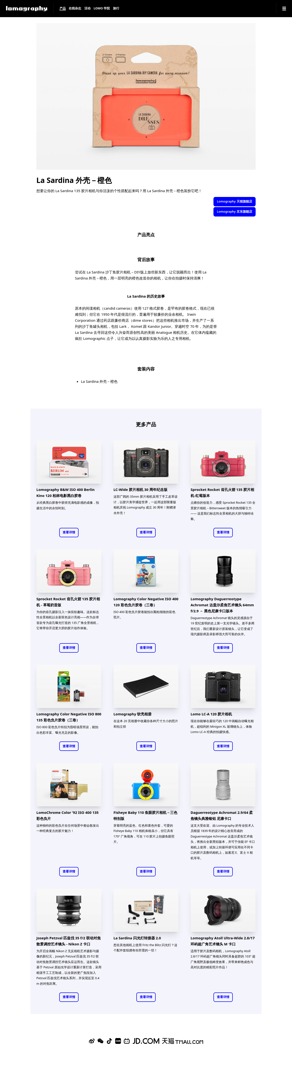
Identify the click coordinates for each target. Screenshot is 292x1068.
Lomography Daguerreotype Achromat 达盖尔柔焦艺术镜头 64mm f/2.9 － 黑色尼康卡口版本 (222, 604)
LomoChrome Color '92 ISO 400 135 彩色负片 (67, 815)
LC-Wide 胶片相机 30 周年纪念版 (140, 489)
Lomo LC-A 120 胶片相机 (211, 714)
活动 (87, 8)
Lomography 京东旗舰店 (234, 211)
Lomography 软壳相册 (132, 714)
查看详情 (69, 532)
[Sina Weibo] (92, 1041)
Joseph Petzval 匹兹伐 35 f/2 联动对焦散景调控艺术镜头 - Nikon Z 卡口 (68, 940)
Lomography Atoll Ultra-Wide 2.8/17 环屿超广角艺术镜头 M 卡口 (223, 940)
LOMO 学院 (101, 8)
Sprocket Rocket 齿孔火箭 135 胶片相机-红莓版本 (222, 492)
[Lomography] (26, 8)
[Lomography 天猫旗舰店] (182, 1041)
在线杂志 (75, 8)
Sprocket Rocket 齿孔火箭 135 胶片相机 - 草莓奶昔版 (68, 601)
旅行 (116, 8)
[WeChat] (100, 1041)
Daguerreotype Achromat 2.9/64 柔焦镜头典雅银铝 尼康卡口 (222, 815)
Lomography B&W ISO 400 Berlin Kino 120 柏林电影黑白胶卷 (65, 492)
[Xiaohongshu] (118, 1041)
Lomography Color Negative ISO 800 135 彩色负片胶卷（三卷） (68, 717)
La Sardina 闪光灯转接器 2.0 (137, 937)
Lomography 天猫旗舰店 (234, 201)
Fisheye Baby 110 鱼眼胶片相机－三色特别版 (145, 815)
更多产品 (146, 424)
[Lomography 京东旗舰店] (146, 1041)
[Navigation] (284, 8)
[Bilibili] (127, 1041)
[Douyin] (109, 1041)
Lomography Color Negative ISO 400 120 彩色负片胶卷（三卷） (145, 601)
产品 (63, 8)
